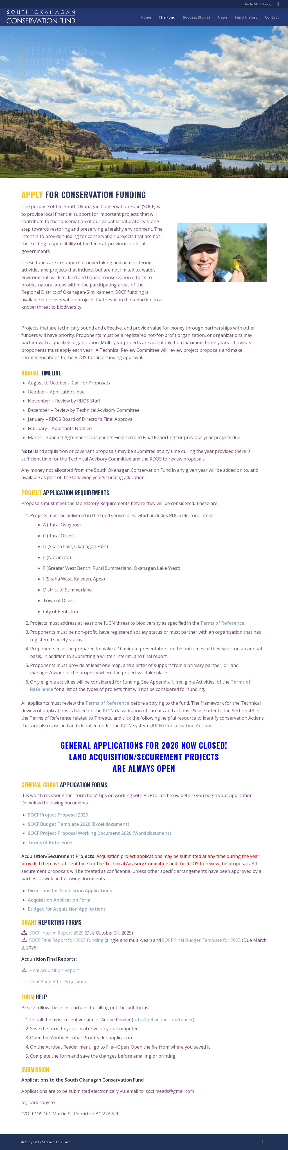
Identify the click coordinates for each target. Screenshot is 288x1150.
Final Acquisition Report (54, 970)
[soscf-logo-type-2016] (40, 17)
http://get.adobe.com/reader (163, 1019)
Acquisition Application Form (59, 900)
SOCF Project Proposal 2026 (58, 815)
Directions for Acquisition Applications (70, 890)
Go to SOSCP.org (258, 4)
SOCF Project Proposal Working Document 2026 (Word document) (99, 833)
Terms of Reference (222, 623)
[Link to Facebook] (278, 4)
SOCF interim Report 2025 (56, 933)
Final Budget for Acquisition (58, 981)
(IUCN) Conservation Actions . (182, 725)
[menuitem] (146, 17)
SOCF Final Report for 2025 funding (66, 940)
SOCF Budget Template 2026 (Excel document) (78, 824)
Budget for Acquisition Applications (67, 909)
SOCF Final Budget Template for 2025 (201, 940)
